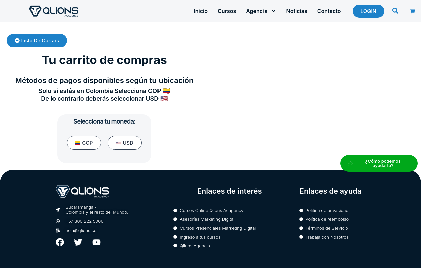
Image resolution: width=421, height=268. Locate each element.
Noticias (296, 11)
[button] (395, 10)
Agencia (261, 11)
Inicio (201, 11)
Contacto (329, 11)
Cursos (227, 11)
